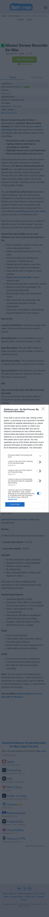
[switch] (39, 462)
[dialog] (24, 459)
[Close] (44, 409)
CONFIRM (15, 504)
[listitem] (24, 456)
